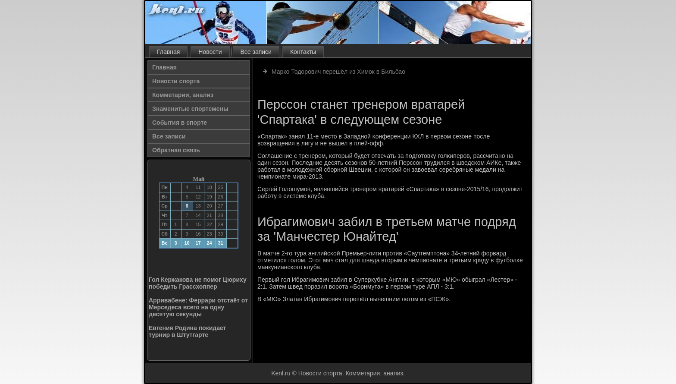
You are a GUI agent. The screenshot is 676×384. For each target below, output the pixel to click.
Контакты (303, 51)
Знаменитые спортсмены (190, 108)
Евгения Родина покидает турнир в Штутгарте (187, 331)
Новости (210, 51)
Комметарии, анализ (182, 94)
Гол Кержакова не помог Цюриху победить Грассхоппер (198, 283)
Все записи (256, 51)
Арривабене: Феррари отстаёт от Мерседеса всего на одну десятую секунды (198, 307)
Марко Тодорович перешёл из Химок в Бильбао (338, 71)
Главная (168, 51)
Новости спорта (176, 81)
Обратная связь (176, 150)
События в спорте (179, 122)
